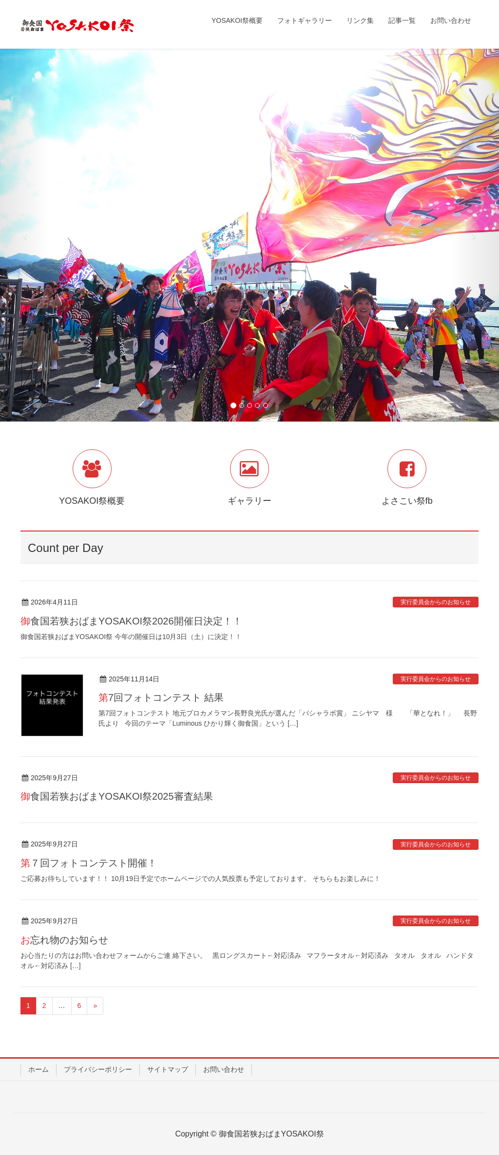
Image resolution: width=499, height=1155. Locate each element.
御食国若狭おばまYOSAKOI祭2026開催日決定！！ (131, 621)
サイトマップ (167, 1069)
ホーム (38, 1069)
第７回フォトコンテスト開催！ (88, 863)
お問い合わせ (223, 1069)
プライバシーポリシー (98, 1069)
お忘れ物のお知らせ (64, 940)
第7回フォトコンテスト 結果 (161, 697)
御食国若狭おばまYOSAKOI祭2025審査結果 (116, 796)
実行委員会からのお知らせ (436, 602)
